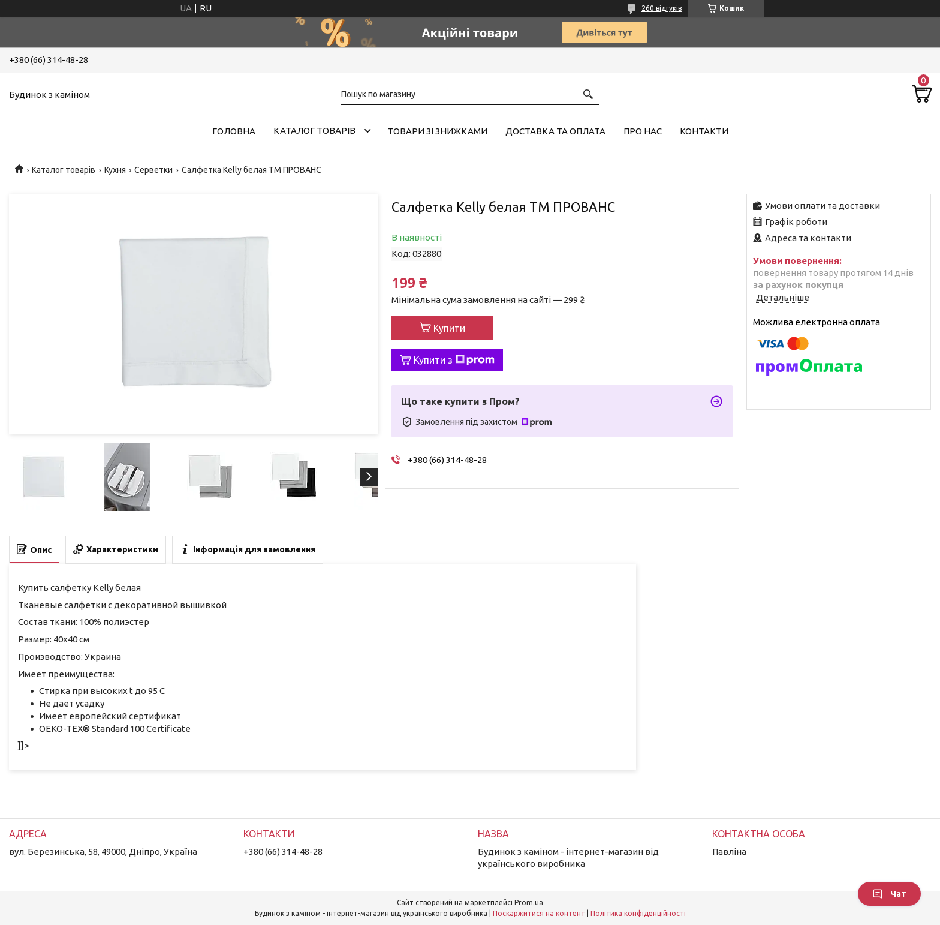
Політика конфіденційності (638, 913)
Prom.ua (528, 902)
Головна (233, 131)
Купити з (454, 360)
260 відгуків (661, 8)
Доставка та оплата (555, 131)
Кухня (115, 170)
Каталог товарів (314, 130)
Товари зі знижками (437, 131)
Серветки (153, 170)
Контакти (704, 131)
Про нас (642, 131)
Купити (449, 328)
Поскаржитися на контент (539, 913)
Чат (889, 893)
